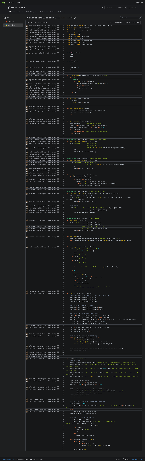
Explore (10, 2)
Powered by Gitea (8, 459)
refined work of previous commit (39, 75)
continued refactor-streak (37, 237)
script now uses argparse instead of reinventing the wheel (48, 40)
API (142, 459)
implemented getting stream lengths (41, 49)
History (128, 22)
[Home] (4, 2)
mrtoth (14, 8)
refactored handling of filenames (39, 356)
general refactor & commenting (39, 171)
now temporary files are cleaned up (40, 28)
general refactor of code (37, 61)
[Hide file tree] (4, 17)
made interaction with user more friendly (42, 26)
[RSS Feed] (102, 7)
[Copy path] (75, 18)
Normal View (118, 22)
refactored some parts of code (39, 73)
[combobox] (131, 17)
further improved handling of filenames (42, 34)
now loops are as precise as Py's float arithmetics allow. (47, 38)
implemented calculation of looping (40, 36)
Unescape (136, 22)
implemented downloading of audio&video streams (46, 32)
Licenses (135, 459)
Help (18, 2)
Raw (110, 22)
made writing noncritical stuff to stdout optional (44, 98)
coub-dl (22, 8)
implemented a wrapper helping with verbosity (44, 80)
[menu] (118, 459)
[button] (58, 26)
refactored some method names (39, 109)
